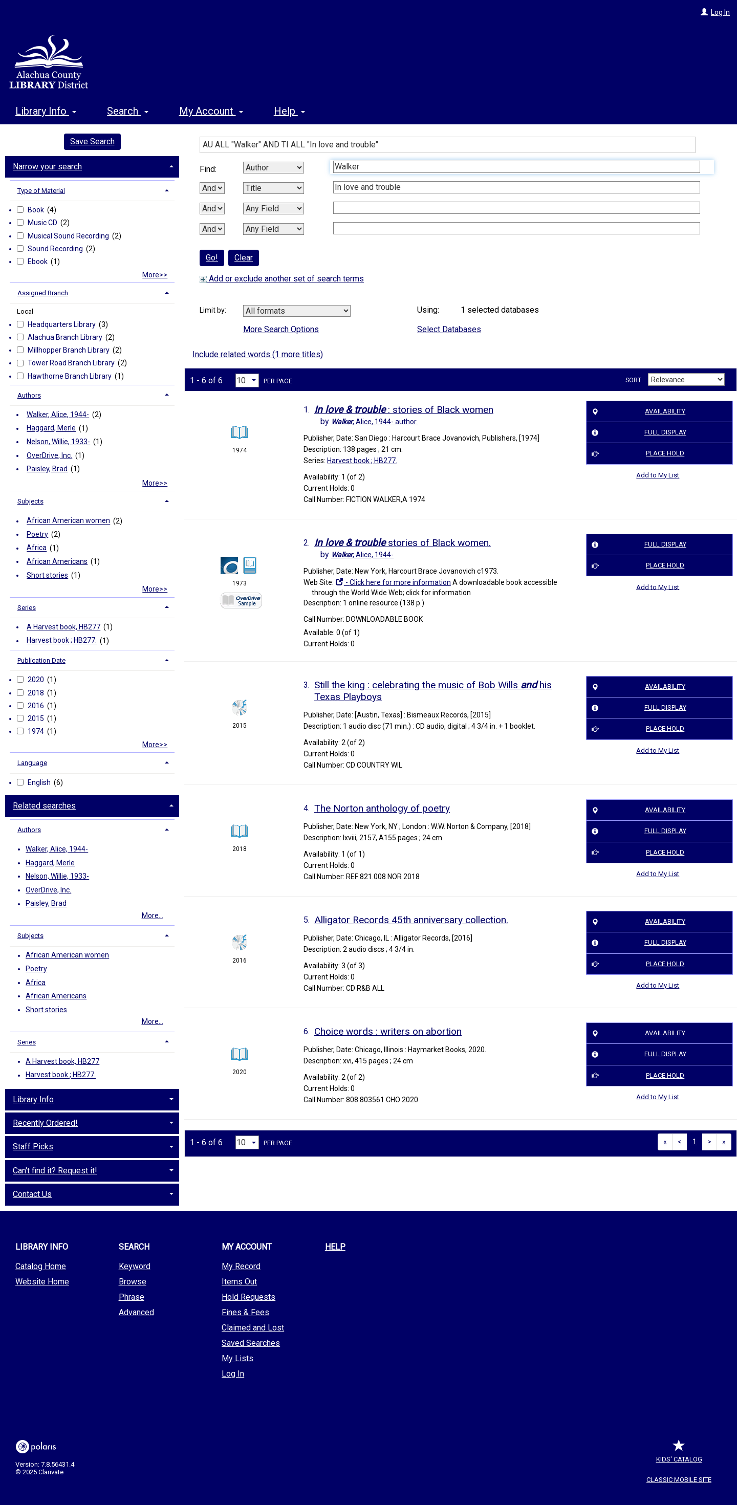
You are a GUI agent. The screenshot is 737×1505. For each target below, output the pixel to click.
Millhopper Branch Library (69, 350)
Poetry (37, 534)
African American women (68, 521)
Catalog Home (40, 1266)
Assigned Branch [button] (42, 293)
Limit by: (214, 310)
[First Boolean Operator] (212, 188)
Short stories (47, 575)
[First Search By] (273, 167)
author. (374, 422)
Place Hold (636, 454)
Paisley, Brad (47, 469)
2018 (37, 693)
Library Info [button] (45, 111)
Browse (132, 1281)
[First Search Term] (516, 167)
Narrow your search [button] (47, 166)
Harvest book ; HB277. (62, 641)
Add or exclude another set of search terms (282, 278)
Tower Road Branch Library (72, 363)
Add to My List (657, 475)
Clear (243, 258)
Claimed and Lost (253, 1328)
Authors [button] (29, 395)
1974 (37, 731)
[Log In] (704, 12)
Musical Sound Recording (69, 236)
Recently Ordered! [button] (45, 1123)
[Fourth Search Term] (516, 228)
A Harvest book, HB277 (63, 627)
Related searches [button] (44, 806)
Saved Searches (251, 1343)
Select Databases (449, 329)
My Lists (237, 1358)
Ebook (38, 261)
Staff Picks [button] (33, 1146)
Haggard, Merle (51, 428)
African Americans (57, 561)
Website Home (42, 1281)
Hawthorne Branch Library (70, 376)
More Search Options (281, 329)
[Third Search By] (273, 208)
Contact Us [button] (32, 1194)
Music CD (43, 223)
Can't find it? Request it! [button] (55, 1170)
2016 (37, 706)
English (40, 782)
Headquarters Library (62, 324)
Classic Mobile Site (678, 1480)
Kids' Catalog (679, 1454)
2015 (37, 718)
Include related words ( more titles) (257, 354)
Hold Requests (248, 1297)
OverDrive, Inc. (49, 455)
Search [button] (127, 111)
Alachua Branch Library (66, 337)
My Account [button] (211, 111)
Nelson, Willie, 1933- (58, 442)
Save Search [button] (92, 141)
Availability (636, 411)
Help (335, 1247)
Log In (720, 12)
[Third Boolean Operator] (212, 229)
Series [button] (26, 608)
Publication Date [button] (41, 660)
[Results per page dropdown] (247, 380)
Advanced (136, 1312)
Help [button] (289, 111)
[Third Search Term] (516, 208)
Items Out (239, 1281)
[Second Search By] (273, 188)
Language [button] (32, 763)
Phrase (131, 1297)
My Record (241, 1266)
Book (37, 210)
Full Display (637, 432)
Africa (37, 548)
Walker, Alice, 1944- (58, 414)
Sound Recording (56, 249)
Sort (633, 380)
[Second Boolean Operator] (212, 208)
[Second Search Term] (516, 187)
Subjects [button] (30, 501)
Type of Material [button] (41, 190)
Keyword (134, 1266)
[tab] (92, 166)
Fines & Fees (245, 1312)
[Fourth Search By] (273, 229)
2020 (37, 679)
